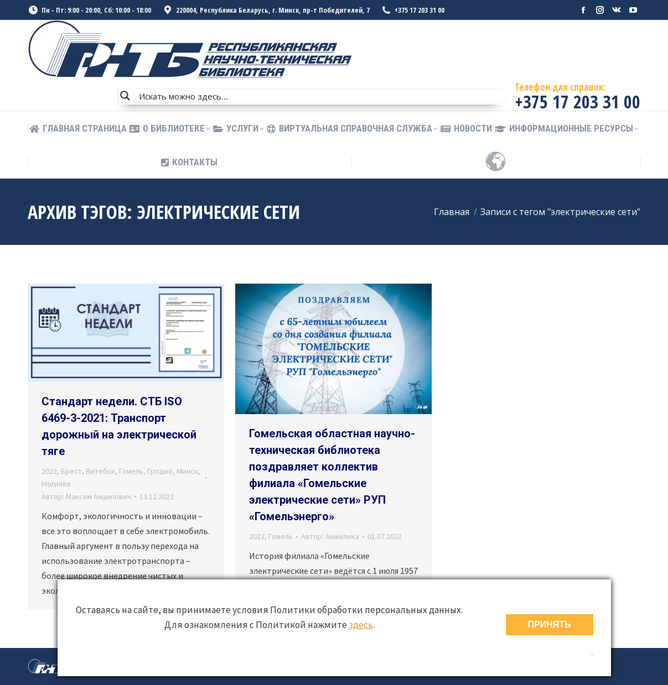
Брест (71, 471)
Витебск (100, 471)
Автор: (86, 496)
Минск (187, 471)
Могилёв (56, 484)
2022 (49, 471)
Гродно (160, 471)
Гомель (131, 471)
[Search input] (318, 95)
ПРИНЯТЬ (549, 624)
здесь (361, 625)
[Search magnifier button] (125, 95)
